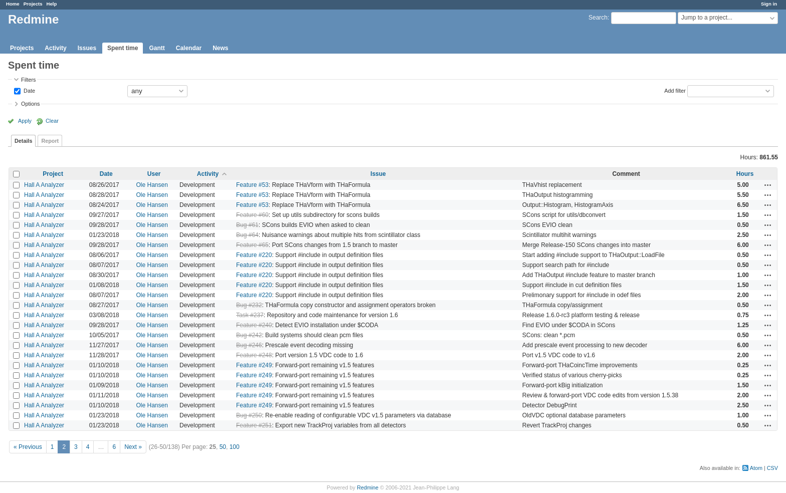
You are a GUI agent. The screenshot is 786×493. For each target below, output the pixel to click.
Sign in (769, 4)
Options (30, 104)
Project (53, 173)
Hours (745, 173)
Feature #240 (254, 325)
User (154, 173)
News (220, 48)
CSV (772, 468)
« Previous (28, 446)
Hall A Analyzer (44, 184)
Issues (87, 48)
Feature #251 (254, 425)
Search (598, 17)
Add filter (675, 90)
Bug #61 (247, 224)
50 (223, 446)
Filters (28, 80)
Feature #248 (254, 355)
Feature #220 (254, 255)
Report (50, 141)
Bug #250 (249, 415)
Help (52, 4)
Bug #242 (249, 335)
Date (28, 90)
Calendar (189, 48)
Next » (133, 446)
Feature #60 (252, 214)
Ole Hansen (152, 184)
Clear (52, 121)
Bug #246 (249, 345)
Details (23, 141)
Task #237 (250, 315)
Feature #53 (252, 184)
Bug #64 (247, 234)
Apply (25, 121)
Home (13, 4)
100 (235, 446)
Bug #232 (249, 305)
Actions (768, 185)
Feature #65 (252, 245)
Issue (378, 173)
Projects (33, 4)
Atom (756, 468)
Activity (55, 48)
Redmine (367, 487)
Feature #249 (254, 365)
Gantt (156, 48)
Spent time (122, 48)
